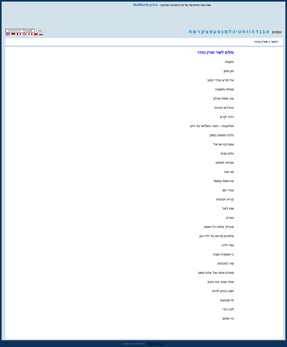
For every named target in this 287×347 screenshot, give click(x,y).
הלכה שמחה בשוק (221, 135)
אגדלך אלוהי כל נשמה (219, 227)
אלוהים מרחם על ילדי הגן (216, 236)
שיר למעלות (225, 263)
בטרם (230, 217)
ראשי (274, 41)
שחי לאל (228, 208)
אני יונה (229, 172)
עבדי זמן (228, 190)
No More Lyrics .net (155, 343)
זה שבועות (227, 300)
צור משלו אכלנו (223, 98)
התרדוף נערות (224, 107)
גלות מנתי (227, 153)
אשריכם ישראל (223, 144)
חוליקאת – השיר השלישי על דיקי (212, 126)
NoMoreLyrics (145, 5)
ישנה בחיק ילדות (223, 291)
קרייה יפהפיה (225, 199)
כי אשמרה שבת (223, 254)
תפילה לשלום (224, 162)
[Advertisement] (143, 18)
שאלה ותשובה (224, 89)
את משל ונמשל (223, 181)
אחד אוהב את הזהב (220, 282)
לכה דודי (228, 309)
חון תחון (229, 71)
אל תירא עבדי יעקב (220, 80)
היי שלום (228, 318)
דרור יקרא (227, 117)
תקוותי (229, 62)
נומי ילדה (228, 245)
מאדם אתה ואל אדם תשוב (216, 272)
